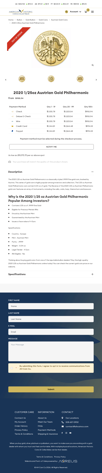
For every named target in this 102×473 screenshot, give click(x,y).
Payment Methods (47, 430)
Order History (21, 426)
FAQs (40, 426)
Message (12, 338)
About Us (42, 418)
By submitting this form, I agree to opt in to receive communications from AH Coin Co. (55, 367)
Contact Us (20, 418)
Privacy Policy (21, 430)
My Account (20, 422)
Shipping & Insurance (48, 434)
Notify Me (51, 147)
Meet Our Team (45, 422)
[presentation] (27, 379)
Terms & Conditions (24, 434)
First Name (14, 300)
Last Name (13, 313)
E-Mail (11, 326)
